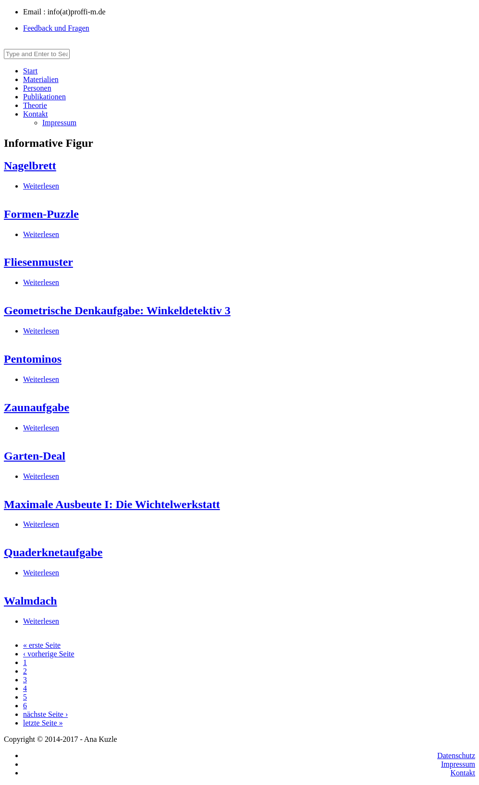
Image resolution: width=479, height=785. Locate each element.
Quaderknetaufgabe (53, 552)
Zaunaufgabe (36, 407)
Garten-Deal (34, 456)
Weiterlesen (41, 186)
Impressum (59, 123)
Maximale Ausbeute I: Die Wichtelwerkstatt (112, 504)
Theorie (35, 105)
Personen (37, 88)
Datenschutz (456, 755)
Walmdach (30, 601)
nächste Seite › (45, 714)
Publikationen (44, 97)
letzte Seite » (43, 723)
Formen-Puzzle (41, 214)
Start (30, 71)
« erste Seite (42, 645)
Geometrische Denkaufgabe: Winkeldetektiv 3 (117, 310)
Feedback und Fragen (56, 28)
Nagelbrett (30, 165)
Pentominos (32, 359)
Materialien (41, 79)
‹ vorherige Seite (48, 654)
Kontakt (35, 114)
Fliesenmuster (38, 262)
